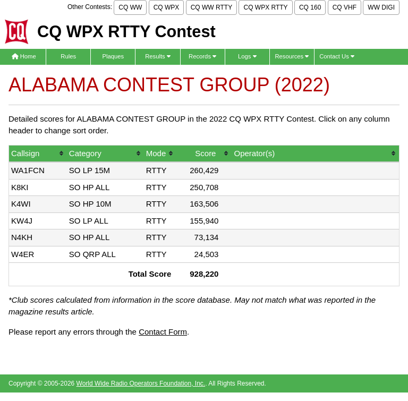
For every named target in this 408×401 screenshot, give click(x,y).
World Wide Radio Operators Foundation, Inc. (141, 383)
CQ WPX (167, 7)
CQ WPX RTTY (265, 7)
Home (24, 56)
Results (158, 56)
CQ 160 (310, 7)
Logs (247, 56)
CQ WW (130, 7)
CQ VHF (344, 7)
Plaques (113, 56)
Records (202, 56)
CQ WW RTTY (211, 7)
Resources (292, 56)
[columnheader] (38, 154)
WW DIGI (381, 7)
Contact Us (336, 56)
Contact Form (163, 331)
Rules (68, 56)
